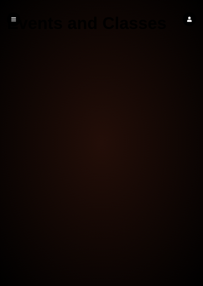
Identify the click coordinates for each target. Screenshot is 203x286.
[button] (189, 19)
